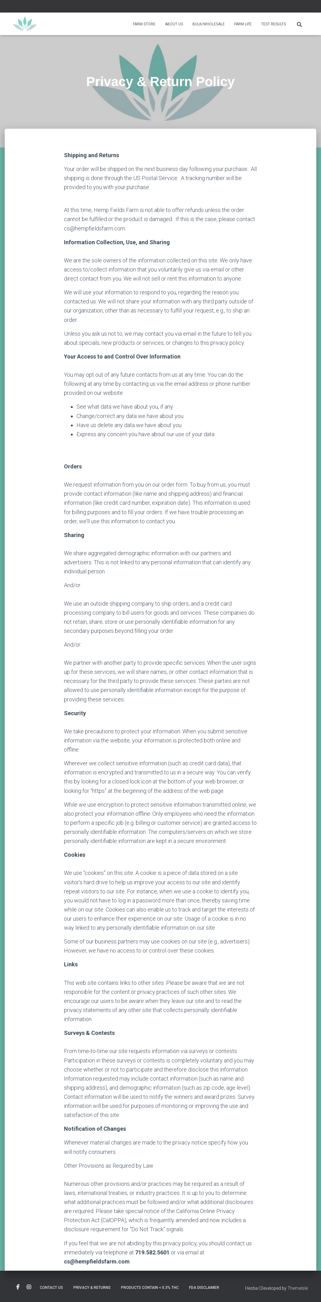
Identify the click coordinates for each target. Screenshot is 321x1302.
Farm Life (243, 24)
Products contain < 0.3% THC (150, 1287)
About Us (174, 24)
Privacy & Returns (92, 1287)
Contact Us (51, 1287)
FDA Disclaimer (204, 1287)
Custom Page (18, 1287)
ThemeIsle (297, 1288)
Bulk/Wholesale (208, 24)
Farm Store (144, 24)
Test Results (273, 24)
